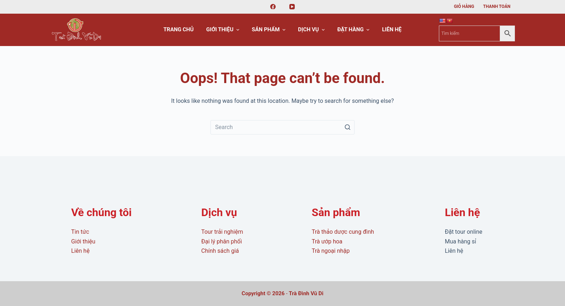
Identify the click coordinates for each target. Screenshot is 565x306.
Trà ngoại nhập (331, 250)
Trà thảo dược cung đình (343, 231)
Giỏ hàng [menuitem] (464, 6)
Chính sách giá (220, 250)
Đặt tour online (463, 231)
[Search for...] (282, 127)
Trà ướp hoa (327, 241)
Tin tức (80, 231)
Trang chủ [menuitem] (178, 29)
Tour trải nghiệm (222, 231)
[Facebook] (273, 7)
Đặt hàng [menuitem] (354, 29)
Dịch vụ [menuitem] (312, 29)
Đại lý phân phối (221, 241)
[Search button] (347, 127)
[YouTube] (292, 7)
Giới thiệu (83, 241)
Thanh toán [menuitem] (497, 6)
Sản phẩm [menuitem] (269, 29)
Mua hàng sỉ (460, 241)
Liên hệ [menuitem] (391, 29)
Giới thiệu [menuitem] (223, 29)
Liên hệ (80, 250)
